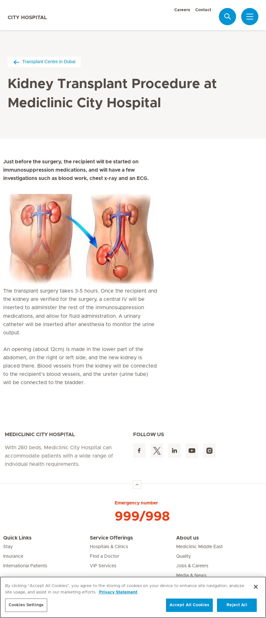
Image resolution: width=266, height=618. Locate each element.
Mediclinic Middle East (199, 547)
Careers (182, 10)
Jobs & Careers (192, 566)
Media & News (191, 575)
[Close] (256, 587)
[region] (133, 597)
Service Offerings (111, 537)
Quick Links (17, 537)
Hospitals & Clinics (109, 547)
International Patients (25, 566)
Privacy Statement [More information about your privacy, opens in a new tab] (118, 592)
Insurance (13, 556)
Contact (203, 10)
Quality (183, 556)
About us (187, 537)
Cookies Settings (26, 605)
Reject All (236, 605)
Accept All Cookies (189, 605)
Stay (8, 547)
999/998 (142, 516)
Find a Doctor (104, 556)
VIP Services (103, 566)
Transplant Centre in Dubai (44, 61)
